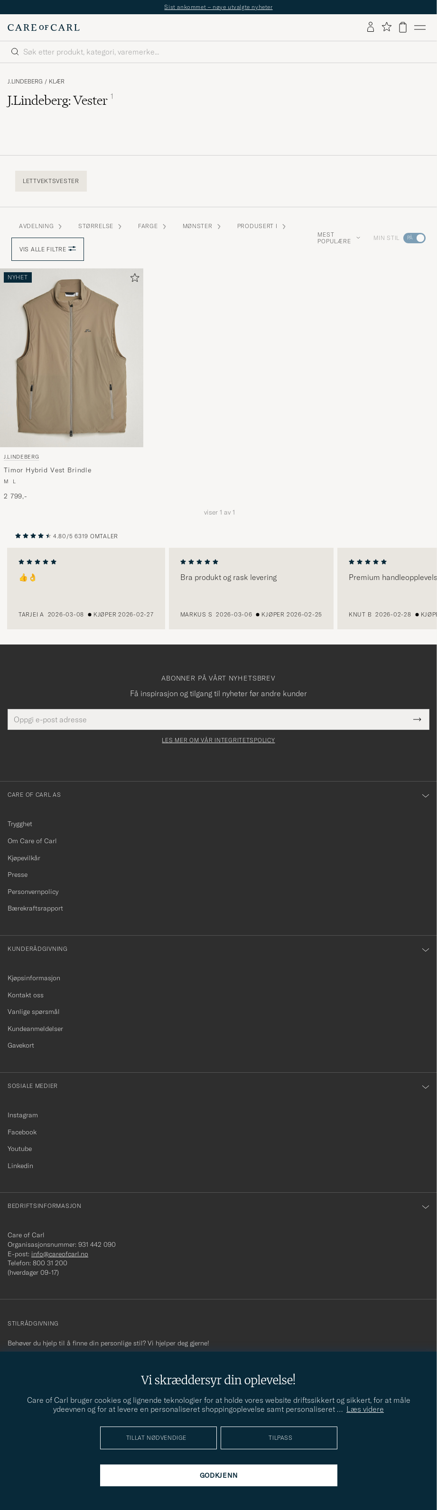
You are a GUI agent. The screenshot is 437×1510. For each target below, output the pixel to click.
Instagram (23, 1115)
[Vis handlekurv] (402, 27)
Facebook (22, 1132)
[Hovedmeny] (419, 27)
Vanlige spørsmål (34, 1011)
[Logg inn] (370, 27)
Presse (18, 874)
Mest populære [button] (338, 238)
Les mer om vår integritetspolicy (218, 740)
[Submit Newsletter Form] (417, 719)
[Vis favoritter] (386, 27)
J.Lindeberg (25, 81)
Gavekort (21, 1045)
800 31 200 (50, 1263)
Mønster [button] (202, 226)
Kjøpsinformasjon (34, 978)
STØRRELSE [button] (100, 226)
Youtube (20, 1148)
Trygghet (20, 823)
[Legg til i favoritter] (132, 279)
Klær (57, 81)
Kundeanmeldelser (35, 1028)
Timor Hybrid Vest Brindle (48, 470)
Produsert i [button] (262, 226)
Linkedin (20, 1165)
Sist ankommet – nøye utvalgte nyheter (218, 6)
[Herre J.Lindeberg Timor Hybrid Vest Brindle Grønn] (71, 357)
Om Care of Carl (32, 841)
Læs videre (365, 1409)
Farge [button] (152, 226)
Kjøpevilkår (24, 858)
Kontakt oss (26, 995)
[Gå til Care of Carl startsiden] (44, 27)
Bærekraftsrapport (35, 908)
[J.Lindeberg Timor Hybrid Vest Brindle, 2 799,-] (71, 384)
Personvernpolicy (33, 891)
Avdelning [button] (41, 226)
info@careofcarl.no (59, 1254)
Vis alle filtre (47, 249)
